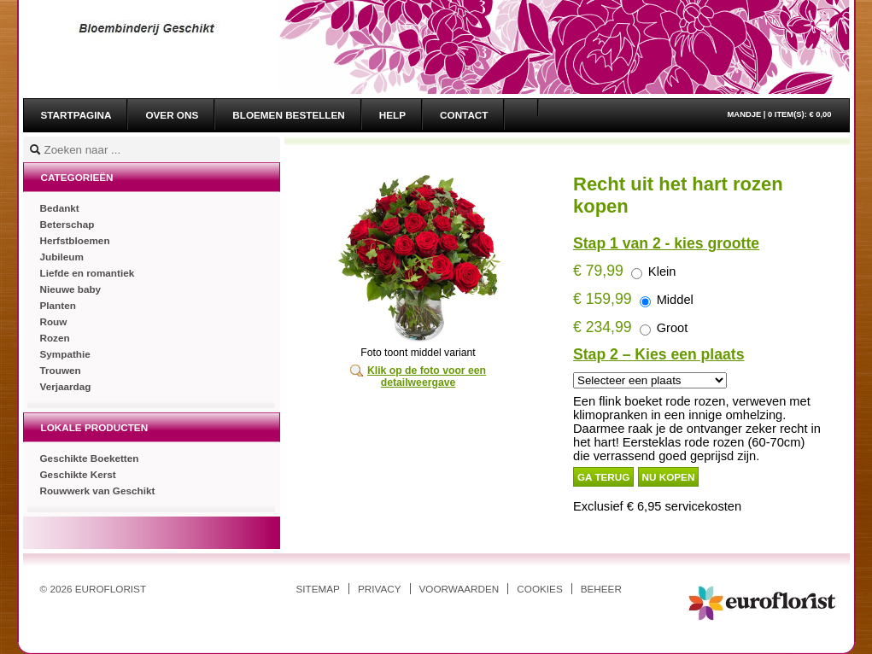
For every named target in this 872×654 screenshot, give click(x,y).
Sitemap (318, 588)
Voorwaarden (459, 588)
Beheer (601, 588)
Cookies (539, 588)
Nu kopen (668, 476)
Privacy (379, 588)
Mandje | (780, 114)
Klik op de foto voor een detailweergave (426, 376)
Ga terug (603, 476)
